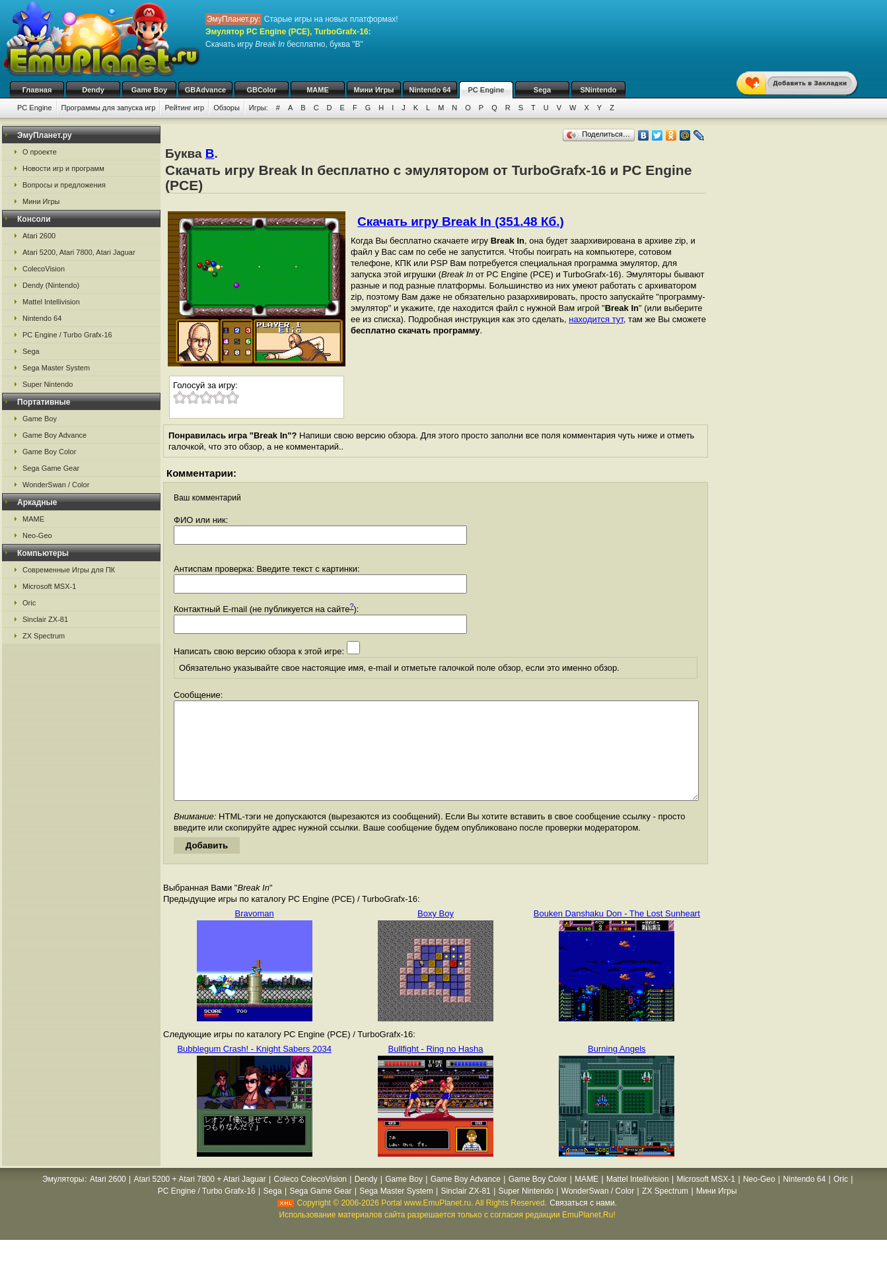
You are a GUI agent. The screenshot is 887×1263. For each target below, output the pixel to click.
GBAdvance (205, 90)
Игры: (258, 108)
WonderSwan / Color (55, 485)
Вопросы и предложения (64, 185)
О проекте (39, 152)
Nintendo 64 (430, 90)
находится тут (596, 319)
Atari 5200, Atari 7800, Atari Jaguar (78, 252)
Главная (37, 90)
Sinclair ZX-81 (45, 619)
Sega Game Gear (50, 468)
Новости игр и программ (63, 168)
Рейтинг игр (184, 108)
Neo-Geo (37, 535)
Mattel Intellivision (51, 302)
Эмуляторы (63, 1199)
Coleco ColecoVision (310, 1199)
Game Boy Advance (54, 435)
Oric (29, 603)
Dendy (93, 90)
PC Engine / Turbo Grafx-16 (67, 335)
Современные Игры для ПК (68, 570)
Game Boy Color (49, 452)
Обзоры (226, 108)
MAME (317, 90)
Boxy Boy (435, 933)
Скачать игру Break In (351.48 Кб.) (460, 221)
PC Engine (486, 90)
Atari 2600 (38, 236)
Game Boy (149, 90)
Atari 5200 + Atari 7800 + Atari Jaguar (200, 1199)
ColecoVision (43, 269)
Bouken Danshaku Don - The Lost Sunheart (617, 933)
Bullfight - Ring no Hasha (435, 1069)
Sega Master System (56, 368)
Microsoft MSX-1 (49, 586)
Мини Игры (374, 90)
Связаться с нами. (583, 1222)
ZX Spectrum (43, 636)
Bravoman (254, 933)
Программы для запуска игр (108, 108)
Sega (542, 90)
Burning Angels (616, 1069)
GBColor (261, 90)
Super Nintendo (47, 384)
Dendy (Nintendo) (50, 285)
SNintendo (599, 90)
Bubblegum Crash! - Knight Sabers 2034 (254, 1069)
